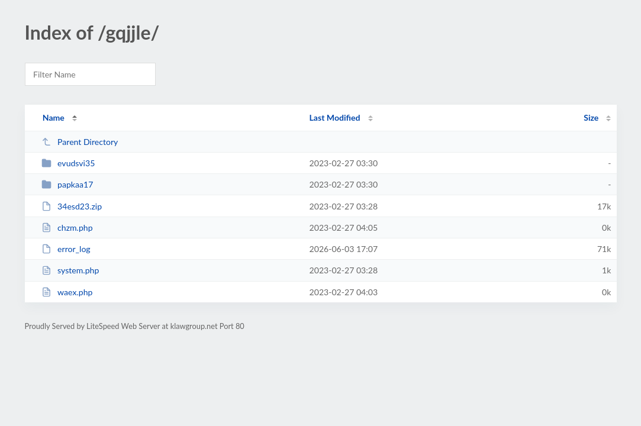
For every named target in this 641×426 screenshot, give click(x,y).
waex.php (67, 292)
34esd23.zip (71, 206)
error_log (66, 249)
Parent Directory (79, 142)
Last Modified (335, 117)
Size (591, 117)
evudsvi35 (68, 163)
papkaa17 (67, 184)
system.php (70, 270)
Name (54, 117)
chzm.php (67, 227)
